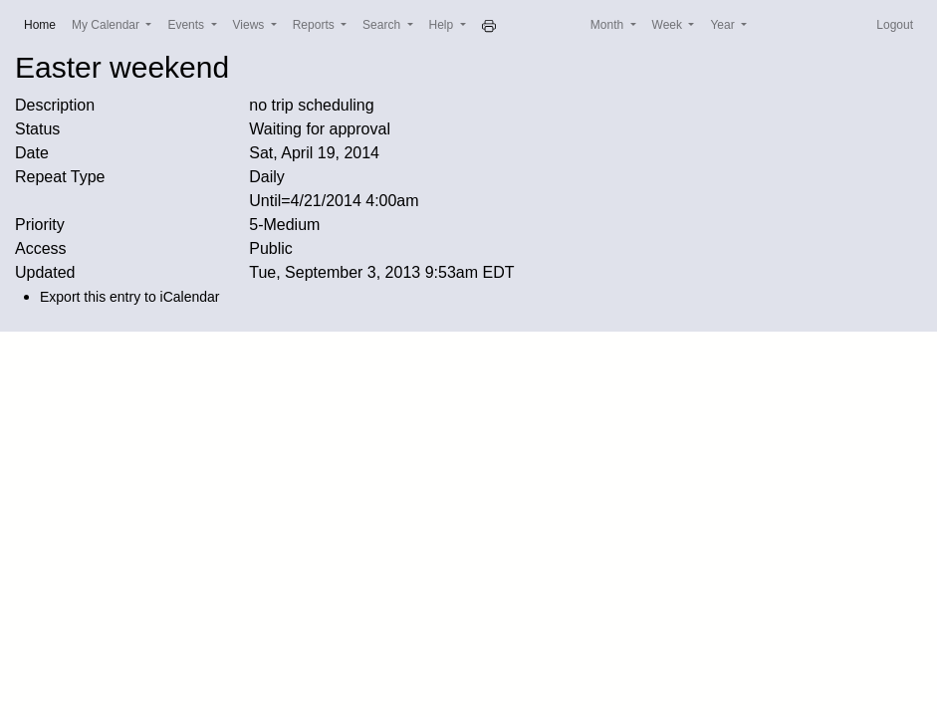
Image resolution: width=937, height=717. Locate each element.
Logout (894, 25)
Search (382, 25)
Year (724, 25)
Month (608, 25)
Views (250, 25)
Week (669, 25)
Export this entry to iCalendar (130, 297)
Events (187, 25)
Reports (315, 25)
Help (443, 25)
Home (44, 23)
